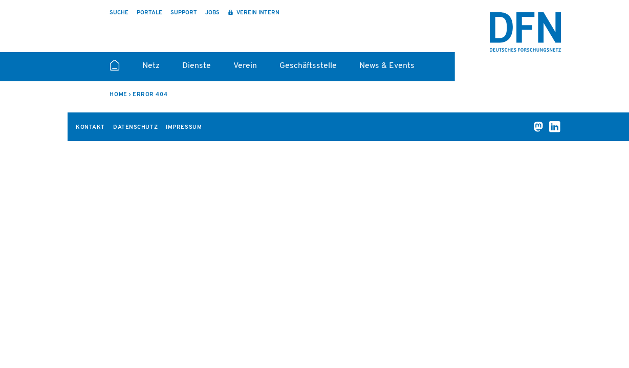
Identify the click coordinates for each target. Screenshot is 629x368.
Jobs (212, 13)
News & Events (387, 66)
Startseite (114, 69)
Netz (151, 66)
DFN (525, 32)
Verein (245, 66)
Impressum (184, 127)
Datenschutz (135, 127)
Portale (149, 13)
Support (183, 13)
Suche (119, 13)
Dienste (196, 66)
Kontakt (90, 127)
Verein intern (257, 13)
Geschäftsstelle (308, 66)
